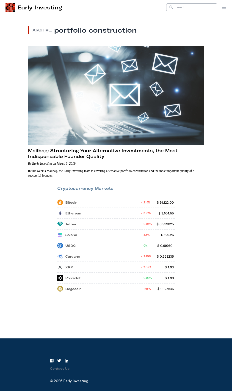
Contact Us (60, 368)
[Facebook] (52, 361)
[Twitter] (59, 361)
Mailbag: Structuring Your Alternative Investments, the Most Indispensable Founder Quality (102, 153)
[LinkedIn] (66, 361)
